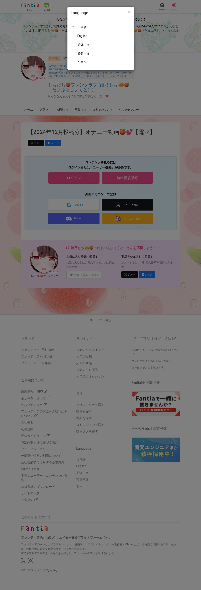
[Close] (129, 12)
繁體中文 (83, 53)
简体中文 (83, 44)
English (82, 36)
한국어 (82, 62)
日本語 (82, 27)
